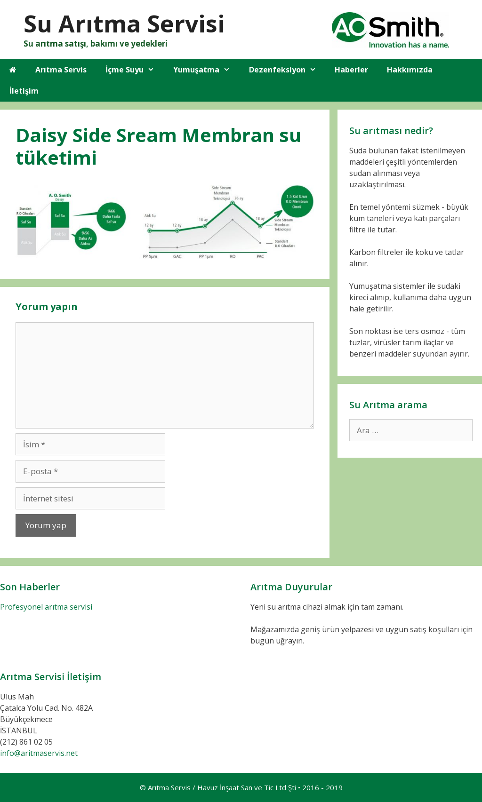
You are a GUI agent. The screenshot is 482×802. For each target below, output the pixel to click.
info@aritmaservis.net (39, 753)
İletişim (24, 91)
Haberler (351, 69)
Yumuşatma (206, 69)
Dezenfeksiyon (287, 69)
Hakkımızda (410, 69)
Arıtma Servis (61, 69)
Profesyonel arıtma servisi (46, 607)
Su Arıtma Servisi (124, 24)
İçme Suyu (134, 69)
